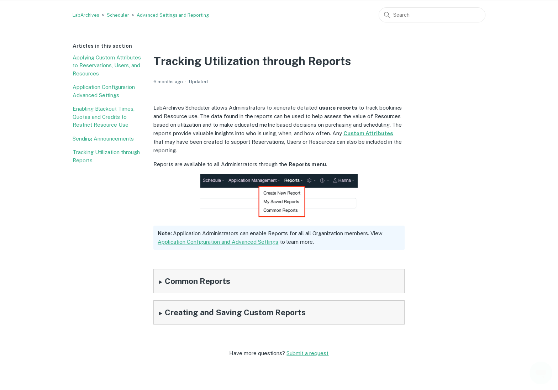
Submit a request (307, 353)
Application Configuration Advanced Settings (104, 91)
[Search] (432, 15)
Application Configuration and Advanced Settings (218, 242)
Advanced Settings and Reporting (173, 15)
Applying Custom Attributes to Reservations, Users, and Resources (107, 65)
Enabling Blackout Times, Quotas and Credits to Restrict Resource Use (104, 117)
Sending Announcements (103, 139)
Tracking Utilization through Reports (106, 156)
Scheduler (118, 15)
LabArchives (86, 15)
